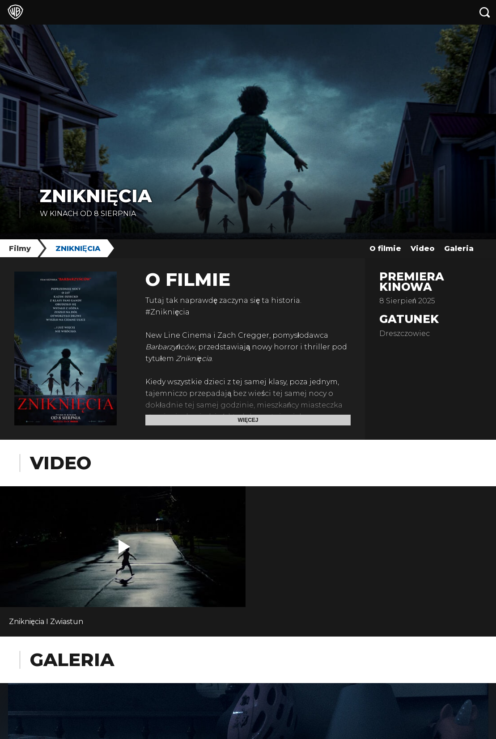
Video (423, 248)
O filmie (385, 248)
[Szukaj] (485, 12)
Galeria (459, 248)
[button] (124, 546)
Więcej (247, 420)
